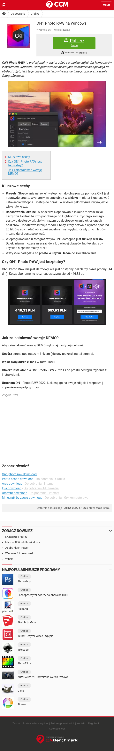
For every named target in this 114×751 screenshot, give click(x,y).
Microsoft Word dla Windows (22, 542)
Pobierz (74, 42)
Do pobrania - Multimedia (41, 488)
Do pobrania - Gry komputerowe (66, 497)
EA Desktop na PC (16, 536)
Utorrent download (14, 493)
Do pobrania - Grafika (50, 479)
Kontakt (81, 723)
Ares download (12, 483)
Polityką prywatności (62, 723)
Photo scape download (18, 479)
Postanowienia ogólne (35, 723)
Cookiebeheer (57, 728)
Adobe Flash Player (16, 547)
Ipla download (11, 488)
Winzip (9, 558)
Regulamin (94, 723)
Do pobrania (18, 13)
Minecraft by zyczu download (22, 497)
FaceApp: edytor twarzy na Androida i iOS (42, 595)
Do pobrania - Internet (39, 483)
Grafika (35, 13)
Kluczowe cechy (19, 157)
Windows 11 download (19, 553)
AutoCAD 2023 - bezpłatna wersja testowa (43, 677)
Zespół (16, 723)
